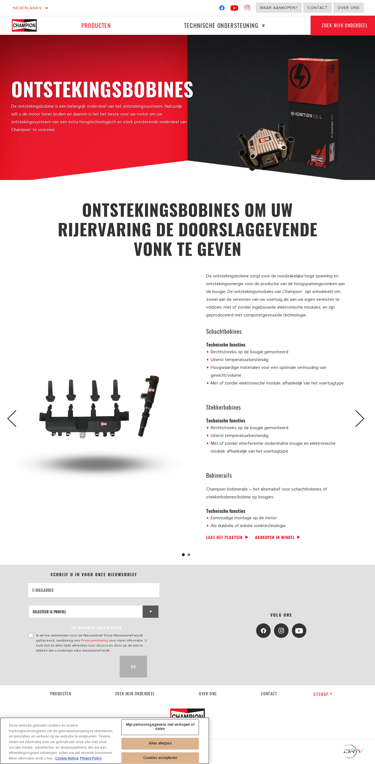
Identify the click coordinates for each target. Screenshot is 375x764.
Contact (317, 7)
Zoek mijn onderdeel (135, 693)
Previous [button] (17, 418)
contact (269, 693)
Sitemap (323, 694)
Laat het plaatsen (224, 537)
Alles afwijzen (160, 745)
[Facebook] (222, 9)
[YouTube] (234, 9)
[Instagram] (247, 9)
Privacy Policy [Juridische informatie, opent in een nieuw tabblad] (91, 760)
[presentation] (70, 666)
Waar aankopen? (278, 7)
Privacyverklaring (94, 640)
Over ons (349, 7)
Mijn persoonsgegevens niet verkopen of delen (160, 728)
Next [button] (357, 418)
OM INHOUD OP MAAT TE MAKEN (96, 627)
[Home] (28, 25)
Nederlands (27, 8)
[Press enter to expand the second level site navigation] (263, 25)
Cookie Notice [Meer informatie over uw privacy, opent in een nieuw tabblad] (67, 760)
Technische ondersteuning (221, 25)
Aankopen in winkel (275, 537)
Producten (96, 25)
